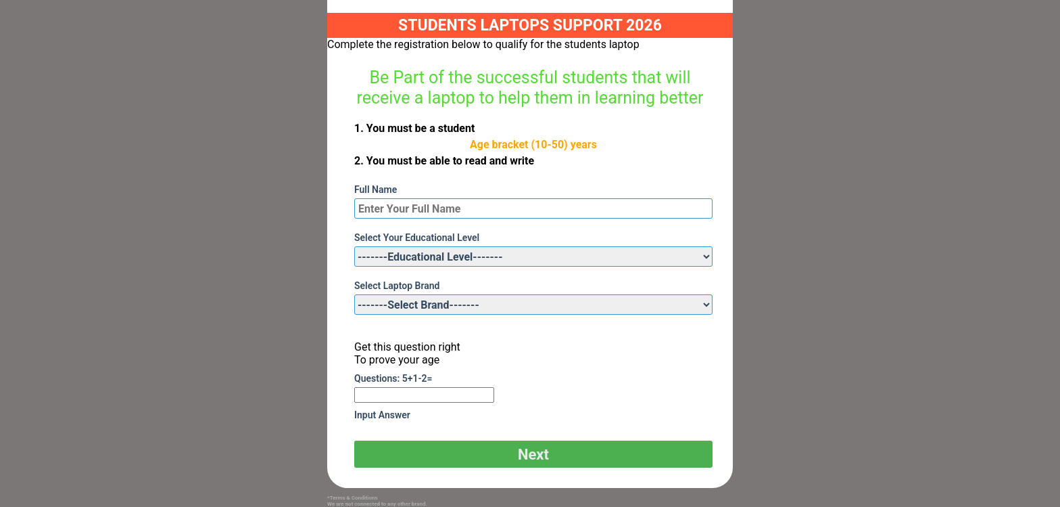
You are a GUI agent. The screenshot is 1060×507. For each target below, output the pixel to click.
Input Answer (382, 415)
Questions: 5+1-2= (393, 378)
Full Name (375, 189)
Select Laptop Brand (396, 285)
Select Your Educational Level (416, 237)
